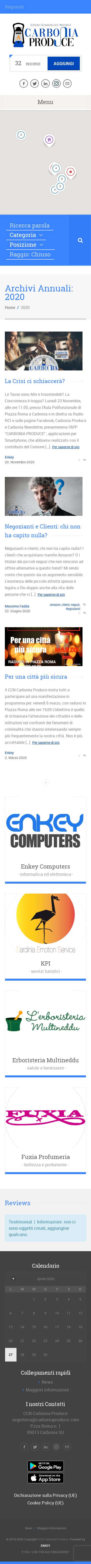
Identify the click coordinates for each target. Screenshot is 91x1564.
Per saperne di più (65, 447)
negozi (75, 604)
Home (10, 307)
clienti (66, 604)
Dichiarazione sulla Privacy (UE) (45, 1495)
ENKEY (45, 1545)
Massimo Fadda (17, 606)
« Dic (13, 1278)
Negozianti (73, 609)
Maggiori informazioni (47, 1390)
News (47, 1382)
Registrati (14, 7)
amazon (55, 604)
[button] (54, 169)
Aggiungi (64, 63)
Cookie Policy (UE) (45, 1503)
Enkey (9, 457)
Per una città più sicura (36, 676)
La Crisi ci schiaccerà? (35, 381)
